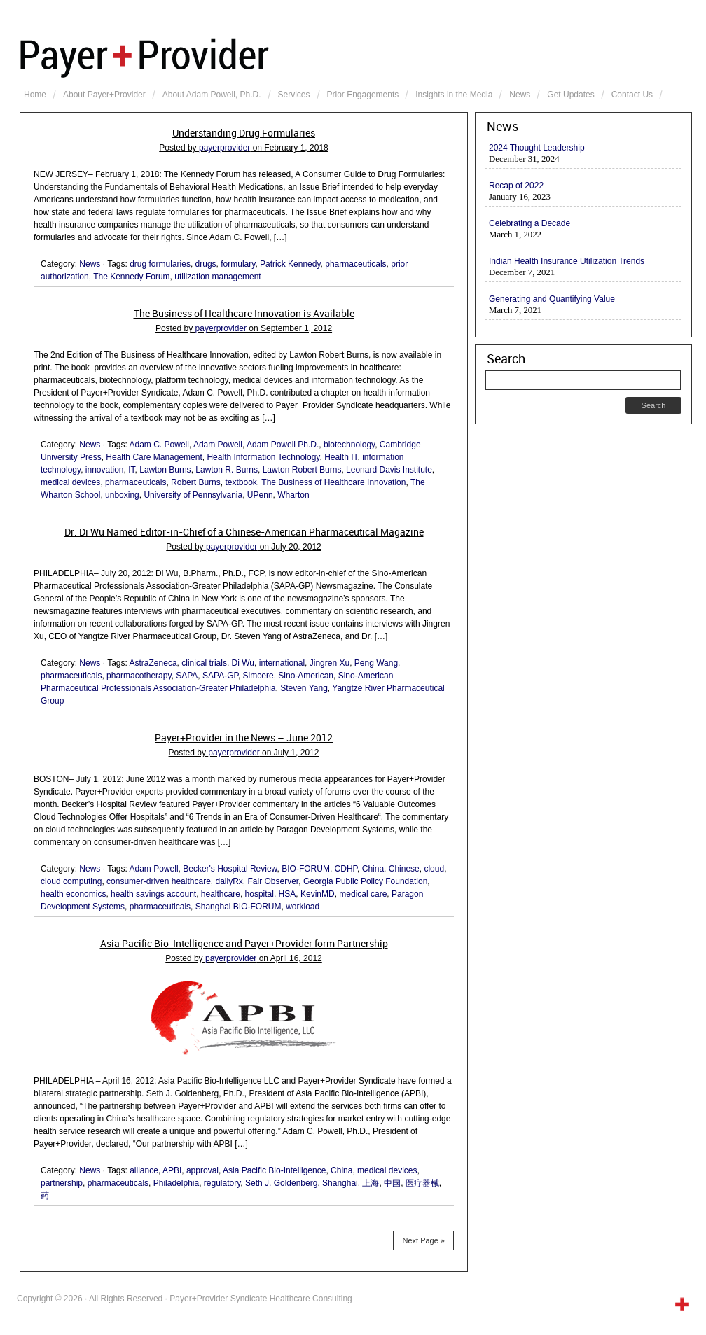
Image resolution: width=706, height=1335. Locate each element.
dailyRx (228, 881)
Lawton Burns (165, 470)
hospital (259, 894)
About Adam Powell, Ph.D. (211, 94)
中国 (392, 1183)
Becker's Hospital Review (230, 869)
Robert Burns (196, 482)
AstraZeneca (153, 663)
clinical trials (204, 663)
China (373, 869)
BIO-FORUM (306, 869)
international (282, 663)
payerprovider (224, 148)
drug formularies (160, 264)
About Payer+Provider (104, 94)
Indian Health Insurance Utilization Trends (566, 261)
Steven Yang (304, 688)
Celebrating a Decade (529, 223)
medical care (363, 894)
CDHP (346, 869)
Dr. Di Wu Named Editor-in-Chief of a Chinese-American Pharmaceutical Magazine (244, 532)
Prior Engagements (363, 94)
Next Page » (423, 1240)
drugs (205, 264)
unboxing (122, 495)
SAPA (187, 675)
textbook (240, 482)
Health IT (340, 457)
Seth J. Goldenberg (281, 1183)
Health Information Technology (263, 457)
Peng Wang (376, 663)
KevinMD (317, 894)
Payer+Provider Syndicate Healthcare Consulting (356, 56)
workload (302, 906)
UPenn (260, 495)
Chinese (404, 869)
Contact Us (632, 94)
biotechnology (349, 444)
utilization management (217, 276)
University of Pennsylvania (193, 495)
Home (35, 94)
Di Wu (243, 663)
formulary (238, 264)
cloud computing (71, 881)
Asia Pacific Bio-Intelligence (274, 1170)
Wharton (293, 495)
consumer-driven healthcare (158, 881)
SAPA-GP (220, 675)
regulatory (222, 1183)
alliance (144, 1170)
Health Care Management (154, 457)
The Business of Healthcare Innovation (333, 482)
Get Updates (570, 94)
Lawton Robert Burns (302, 470)
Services (294, 94)
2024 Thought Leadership (537, 148)
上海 (370, 1183)
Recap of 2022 (516, 185)
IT (131, 470)
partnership (62, 1183)
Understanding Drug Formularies (243, 133)
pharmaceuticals (355, 264)
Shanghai (340, 1183)
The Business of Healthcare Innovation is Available (244, 313)
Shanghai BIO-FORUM (238, 906)
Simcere (258, 675)
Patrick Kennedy (290, 264)
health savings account (153, 894)
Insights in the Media (453, 94)
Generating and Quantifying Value (552, 299)
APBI (171, 1170)
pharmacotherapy (139, 675)
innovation (104, 470)
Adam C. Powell (159, 444)
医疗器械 (422, 1183)
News (519, 94)
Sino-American (305, 675)
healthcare (220, 894)
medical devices (70, 482)
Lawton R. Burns (226, 470)
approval (202, 1170)
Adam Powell (217, 444)
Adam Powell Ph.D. (283, 444)
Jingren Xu (329, 663)
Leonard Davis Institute (389, 470)
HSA (287, 894)
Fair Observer (273, 881)
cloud (434, 869)
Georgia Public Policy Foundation (365, 881)
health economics (73, 894)
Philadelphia (176, 1183)
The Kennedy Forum (131, 276)
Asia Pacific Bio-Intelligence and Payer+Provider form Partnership (244, 943)
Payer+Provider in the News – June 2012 (244, 737)
